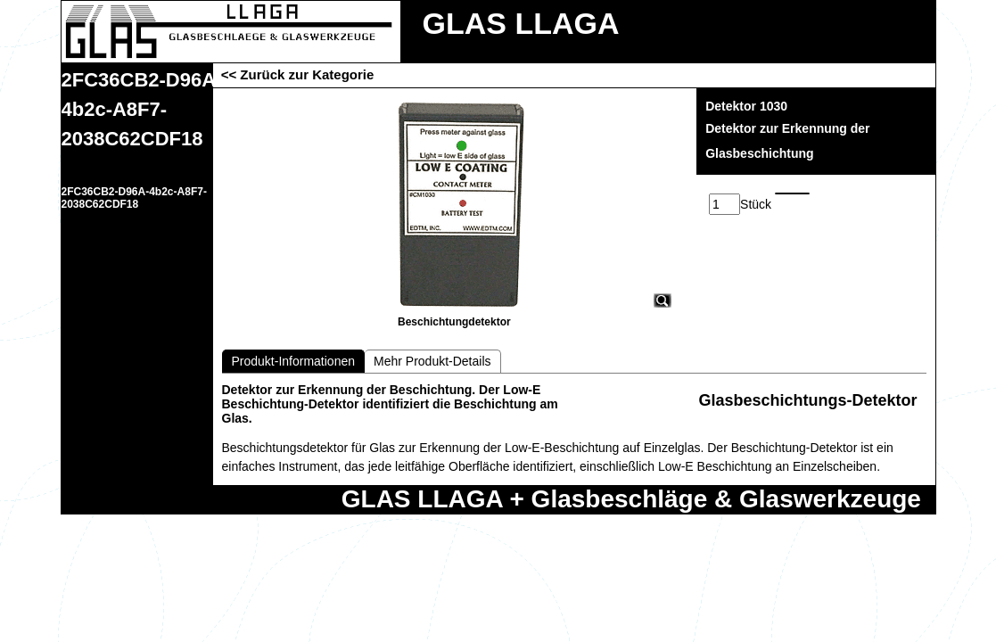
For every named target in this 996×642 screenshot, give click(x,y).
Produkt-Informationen (294, 361)
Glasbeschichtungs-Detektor (807, 400)
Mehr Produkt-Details (432, 361)
